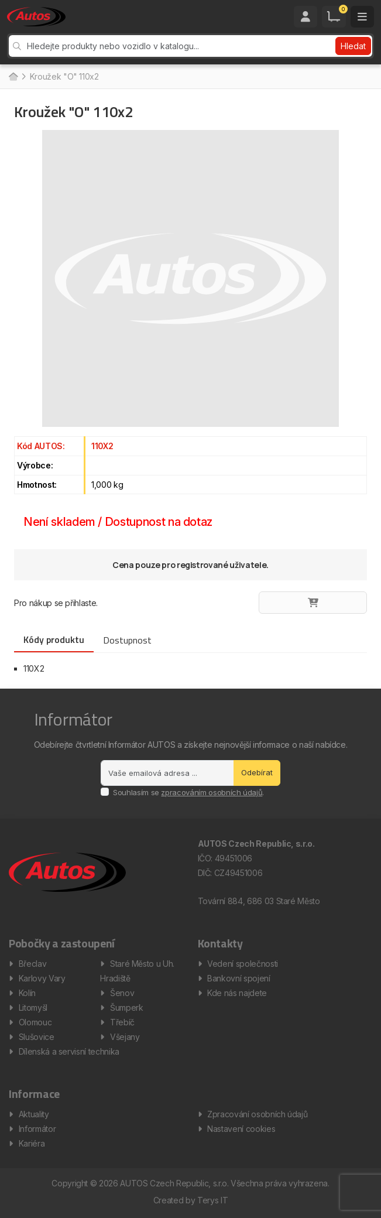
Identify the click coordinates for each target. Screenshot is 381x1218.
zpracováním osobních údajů (211, 792)
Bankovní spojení (238, 978)
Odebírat (257, 772)
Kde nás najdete (237, 993)
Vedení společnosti (242, 964)
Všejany (125, 1037)
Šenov (122, 993)
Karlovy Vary (42, 978)
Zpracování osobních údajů (257, 1114)
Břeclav (33, 964)
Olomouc (35, 1022)
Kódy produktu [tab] (53, 639)
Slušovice (36, 1037)
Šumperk (126, 1007)
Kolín (27, 993)
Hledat (353, 46)
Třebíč (122, 1022)
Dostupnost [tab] (127, 640)
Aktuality (34, 1114)
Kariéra (32, 1143)
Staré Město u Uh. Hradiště (137, 971)
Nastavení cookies (241, 1129)
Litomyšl (33, 1007)
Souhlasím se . (188, 792)
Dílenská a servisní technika (69, 1051)
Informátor (37, 1129)
